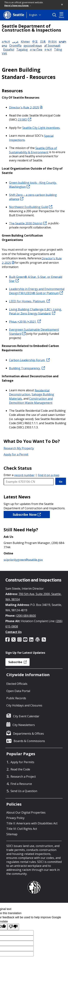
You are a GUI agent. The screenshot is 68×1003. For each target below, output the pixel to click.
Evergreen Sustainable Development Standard (34, 332)
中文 (35, 42)
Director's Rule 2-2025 (25, 107)
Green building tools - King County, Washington (33, 185)
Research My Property (19, 448)
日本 (43, 42)
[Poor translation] (13, 927)
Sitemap (11, 834)
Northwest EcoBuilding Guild (30, 207)
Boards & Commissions (29, 741)
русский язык (33, 45)
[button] (62, 5)
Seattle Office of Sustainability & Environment (33, 150)
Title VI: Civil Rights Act (21, 829)
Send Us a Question (24, 791)
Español (8, 49)
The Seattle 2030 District (28, 223)
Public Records (16, 698)
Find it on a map (48, 475)
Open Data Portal (18, 691)
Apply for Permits (22, 762)
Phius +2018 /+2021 (25, 321)
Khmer (25, 42)
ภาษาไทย (36, 49)
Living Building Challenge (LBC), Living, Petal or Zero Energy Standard (35, 311)
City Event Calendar (26, 716)
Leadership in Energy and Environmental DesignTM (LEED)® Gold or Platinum (36, 291)
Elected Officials (16, 684)
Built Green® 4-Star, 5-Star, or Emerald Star (35, 279)
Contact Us (13, 632)
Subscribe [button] (17, 662)
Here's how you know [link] (17, 5)
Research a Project (23, 777)
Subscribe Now (27, 514)
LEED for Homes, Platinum (29, 301)
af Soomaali (52, 45)
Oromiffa (15, 45)
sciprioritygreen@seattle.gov (23, 559)
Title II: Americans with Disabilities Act (31, 823)
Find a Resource (21, 784)
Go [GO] (60, 481)
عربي (15, 42)
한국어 (52, 42)
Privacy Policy (15, 818)
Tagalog (22, 49)
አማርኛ (6, 42)
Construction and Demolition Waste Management (31, 401)
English (33, 15)
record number (24, 475)
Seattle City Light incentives (41, 128)
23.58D (24, 120)
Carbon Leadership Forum (29, 360)
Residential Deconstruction (29, 392)
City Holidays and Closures (24, 705)
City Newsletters (24, 725)
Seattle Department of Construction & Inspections (31, 28)
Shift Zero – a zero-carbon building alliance (33, 197)
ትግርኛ (48, 49)
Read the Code (20, 769)
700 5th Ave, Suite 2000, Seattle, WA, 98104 (33, 596)
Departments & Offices (28, 734)
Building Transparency (27, 368)
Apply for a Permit (16, 454)
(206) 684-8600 (26, 616)
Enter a (19, 475)
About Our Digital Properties (26, 812)
